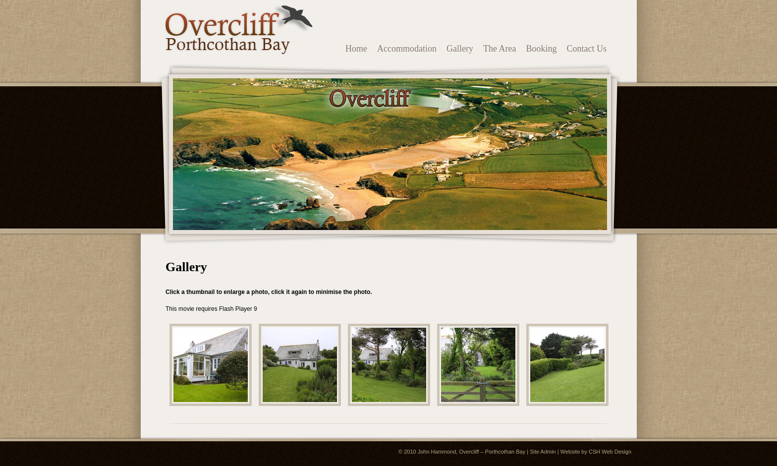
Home (356, 49)
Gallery (459, 49)
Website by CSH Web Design (595, 452)
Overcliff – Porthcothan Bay (492, 452)
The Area (499, 49)
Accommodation (407, 49)
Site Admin (543, 452)
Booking (541, 49)
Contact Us (587, 49)
